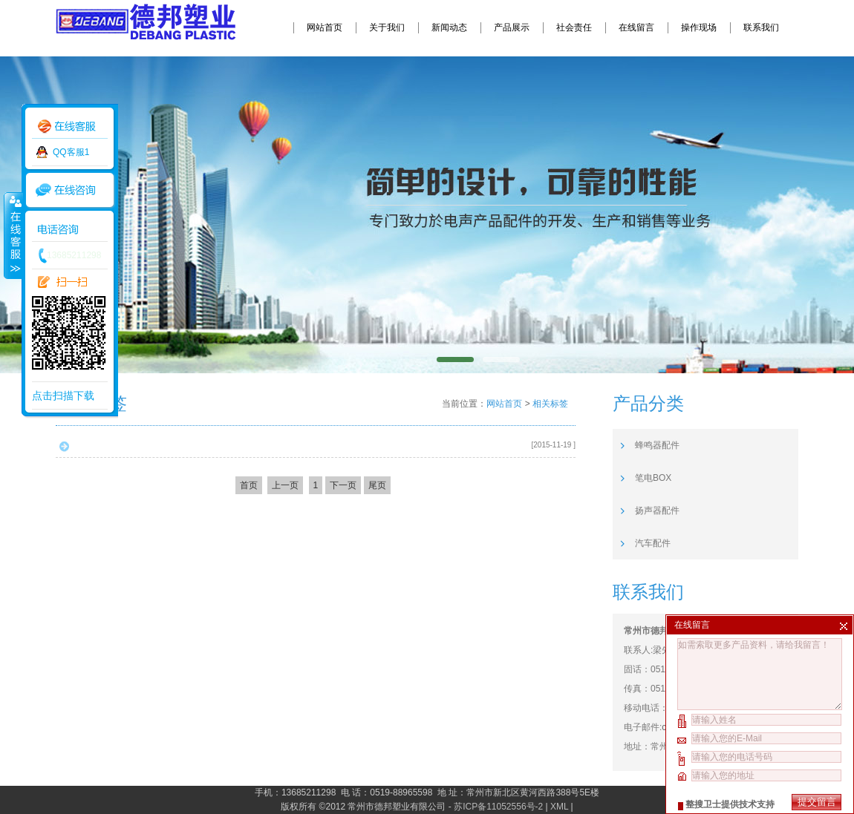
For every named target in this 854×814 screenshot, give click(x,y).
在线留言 (636, 27)
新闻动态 (449, 27)
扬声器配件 (657, 510)
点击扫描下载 (63, 395)
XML (559, 806)
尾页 (377, 485)
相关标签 (550, 403)
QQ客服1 (71, 152)
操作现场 (699, 27)
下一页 (343, 485)
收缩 (12, 235)
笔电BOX (653, 478)
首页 (249, 485)
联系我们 (761, 27)
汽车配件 (653, 543)
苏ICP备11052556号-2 (498, 806)
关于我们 (387, 27)
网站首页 (324, 27)
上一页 (285, 485)
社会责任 (574, 27)
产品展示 (511, 27)
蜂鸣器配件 (657, 445)
